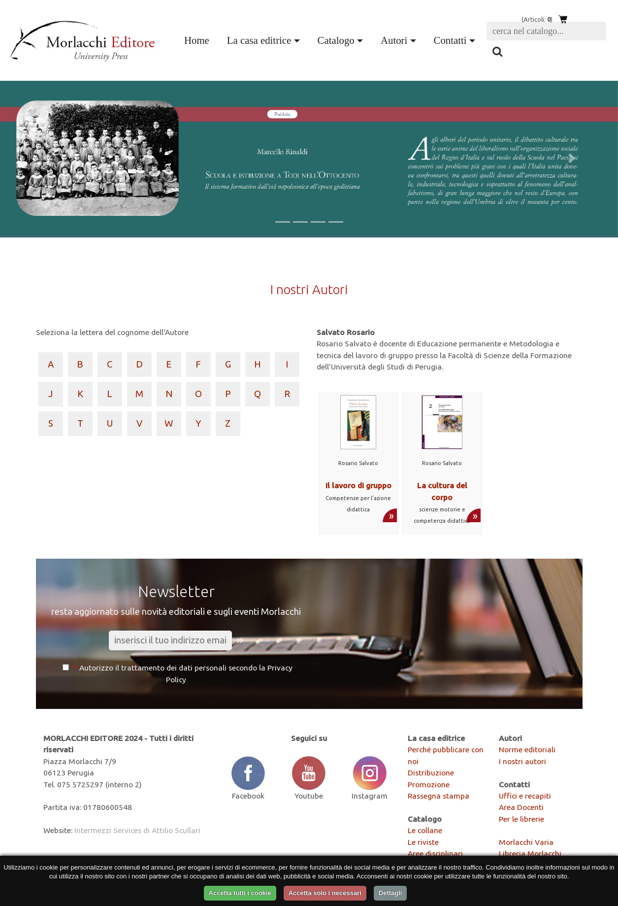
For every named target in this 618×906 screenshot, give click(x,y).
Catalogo (336, 40)
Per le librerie (521, 818)
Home (198, 39)
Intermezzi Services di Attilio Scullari (137, 830)
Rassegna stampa (438, 795)
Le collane (425, 830)
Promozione (429, 784)
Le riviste (423, 842)
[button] (46, 158)
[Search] (546, 31)
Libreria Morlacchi (530, 853)
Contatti (450, 40)
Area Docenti (521, 807)
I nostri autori (522, 761)
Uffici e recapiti (525, 795)
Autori (394, 40)
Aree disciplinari (435, 853)
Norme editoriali (527, 749)
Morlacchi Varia (526, 842)
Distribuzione (431, 772)
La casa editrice (259, 40)
